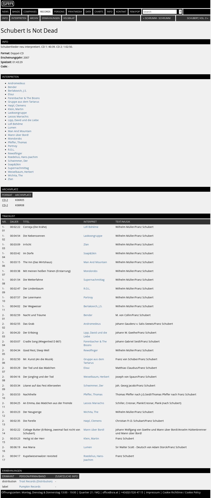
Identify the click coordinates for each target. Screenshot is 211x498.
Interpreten (18, 18)
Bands (16, 11)
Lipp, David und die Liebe (23, 120)
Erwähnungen (51, 18)
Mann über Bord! (18, 135)
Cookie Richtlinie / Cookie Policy (182, 492)
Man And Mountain (19, 131)
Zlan (10, 179)
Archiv (34, 18)
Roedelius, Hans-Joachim (23, 157)
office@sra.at (110, 492)
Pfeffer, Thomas (17, 142)
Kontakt (121, 11)
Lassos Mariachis (18, 116)
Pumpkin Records (29, 486)
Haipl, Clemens (17, 105)
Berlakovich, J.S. (17, 90)
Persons (59, 11)
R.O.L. (11, 149)
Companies (30, 11)
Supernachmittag (18, 168)
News (5, 11)
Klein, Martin (15, 109)
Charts (99, 11)
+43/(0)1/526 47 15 (132, 492)
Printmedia (75, 11)
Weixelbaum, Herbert (21, 171)
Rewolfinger (15, 153)
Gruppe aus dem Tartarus (23, 101)
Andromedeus (16, 83)
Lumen (12, 127)
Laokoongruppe (17, 112)
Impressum (153, 492)
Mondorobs (15, 138)
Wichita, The (15, 175)
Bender (12, 87)
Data (88, 11)
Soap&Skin (14, 164)
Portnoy (12, 146)
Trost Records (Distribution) (35, 481)
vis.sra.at (69, 18)
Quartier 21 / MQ (89, 492)
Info (109, 11)
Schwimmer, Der (18, 160)
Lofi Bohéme (15, 124)
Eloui (11, 94)
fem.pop (135, 11)
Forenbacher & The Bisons (24, 98)
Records (45, 11)
